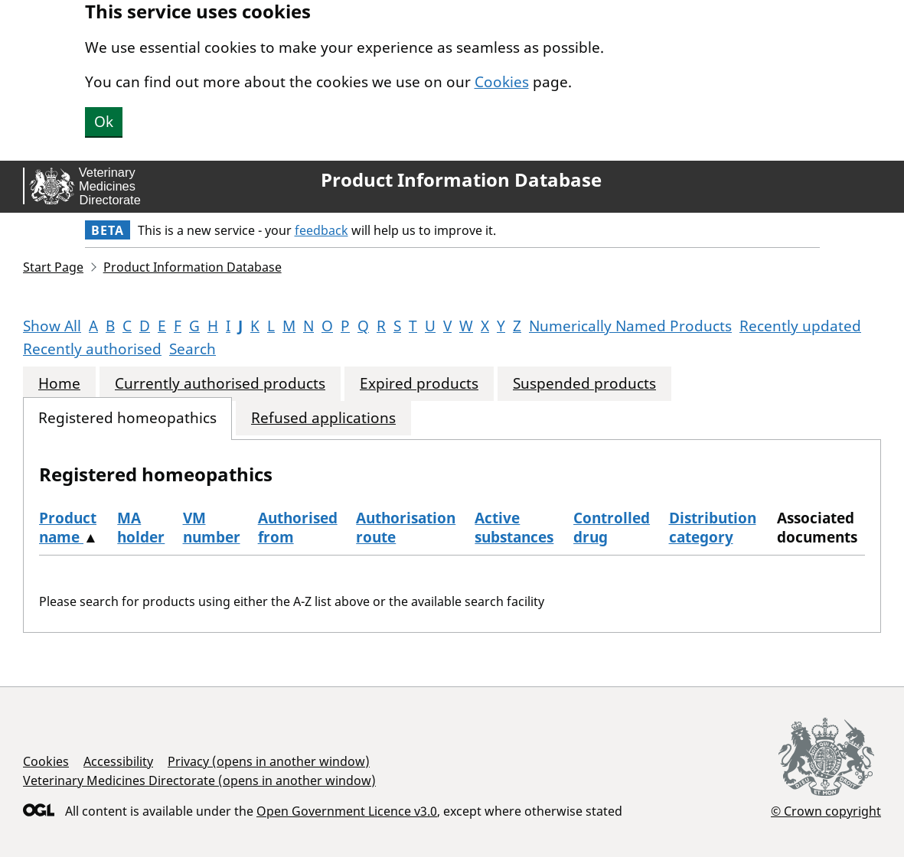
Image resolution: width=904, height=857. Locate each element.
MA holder (141, 527)
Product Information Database (461, 179)
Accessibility (118, 761)
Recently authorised (92, 349)
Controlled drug (611, 527)
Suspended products (584, 383)
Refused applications (323, 418)
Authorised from (298, 527)
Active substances (514, 527)
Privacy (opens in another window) (269, 761)
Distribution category (712, 527)
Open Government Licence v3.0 (346, 811)
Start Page (53, 267)
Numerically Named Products (630, 326)
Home (59, 383)
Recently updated (800, 326)
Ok (103, 122)
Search (192, 349)
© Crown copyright (826, 811)
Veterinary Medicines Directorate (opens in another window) (199, 780)
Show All (52, 326)
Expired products (419, 383)
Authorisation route (405, 527)
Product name (67, 527)
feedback (321, 230)
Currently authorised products (220, 383)
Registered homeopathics (127, 418)
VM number (211, 527)
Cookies (502, 82)
